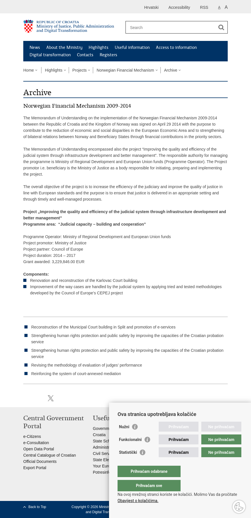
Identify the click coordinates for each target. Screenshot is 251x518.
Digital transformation (50, 54)
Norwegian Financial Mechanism (125, 70)
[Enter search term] (170, 27)
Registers (108, 54)
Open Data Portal (38, 449)
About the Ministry (64, 47)
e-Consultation (36, 442)
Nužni (124, 438)
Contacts (85, 54)
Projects (79, 70)
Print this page (26, 398)
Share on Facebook (38, 398)
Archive (170, 70)
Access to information (176, 47)
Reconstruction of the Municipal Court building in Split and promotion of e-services (103, 327)
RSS (204, 7)
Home (28, 70)
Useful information (132, 47)
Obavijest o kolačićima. (138, 500)
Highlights (98, 47)
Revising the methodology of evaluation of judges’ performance (86, 365)
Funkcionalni (130, 451)
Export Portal (34, 467)
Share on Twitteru (51, 398)
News (35, 47)
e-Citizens (32, 436)
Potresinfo (102, 472)
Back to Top (37, 507)
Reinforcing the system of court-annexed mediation (76, 373)
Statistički (128, 463)
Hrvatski (151, 7)
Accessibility (179, 7)
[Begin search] (221, 27)
